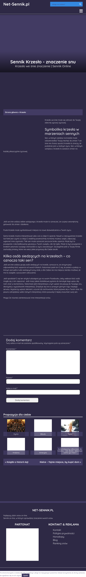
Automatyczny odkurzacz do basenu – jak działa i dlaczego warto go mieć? (70, 451)
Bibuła (43, 434)
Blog (55, 540)
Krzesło (11, 230)
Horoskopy (58, 536)
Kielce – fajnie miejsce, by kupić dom (59, 462)
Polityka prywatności (63, 533)
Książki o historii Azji (17, 462)
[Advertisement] (43, 89)
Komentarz (11, 349)
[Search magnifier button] (80, 4)
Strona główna (11, 112)
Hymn (16, 434)
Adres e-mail (12, 388)
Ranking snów (60, 543)
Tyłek (70, 434)
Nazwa (9, 378)
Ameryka (43, 453)
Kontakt (57, 530)
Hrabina (16, 453)
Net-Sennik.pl (16, 4)
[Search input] (65, 4)
